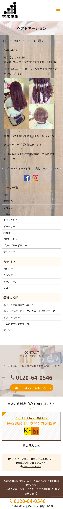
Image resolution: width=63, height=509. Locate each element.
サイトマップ (10, 251)
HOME (4, 40)
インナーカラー (11, 317)
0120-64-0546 (30, 501)
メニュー (8, 213)
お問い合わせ (10, 239)
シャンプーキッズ (30, 466)
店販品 (6, 232)
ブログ (17, 40)
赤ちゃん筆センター (42, 458)
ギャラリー (9, 226)
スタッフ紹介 (10, 220)
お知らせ (8, 269)
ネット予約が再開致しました (18, 305)
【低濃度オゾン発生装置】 (17, 323)
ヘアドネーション (18, 458)
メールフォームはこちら (33, 387)
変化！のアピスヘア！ (47, 168)
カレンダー (9, 275)
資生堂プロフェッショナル (31, 462)
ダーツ (6, 330)
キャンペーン (10, 281)
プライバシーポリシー (15, 245)
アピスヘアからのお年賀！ (18, 168)
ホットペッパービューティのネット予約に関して (29, 311)
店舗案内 (8, 201)
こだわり (8, 207)
